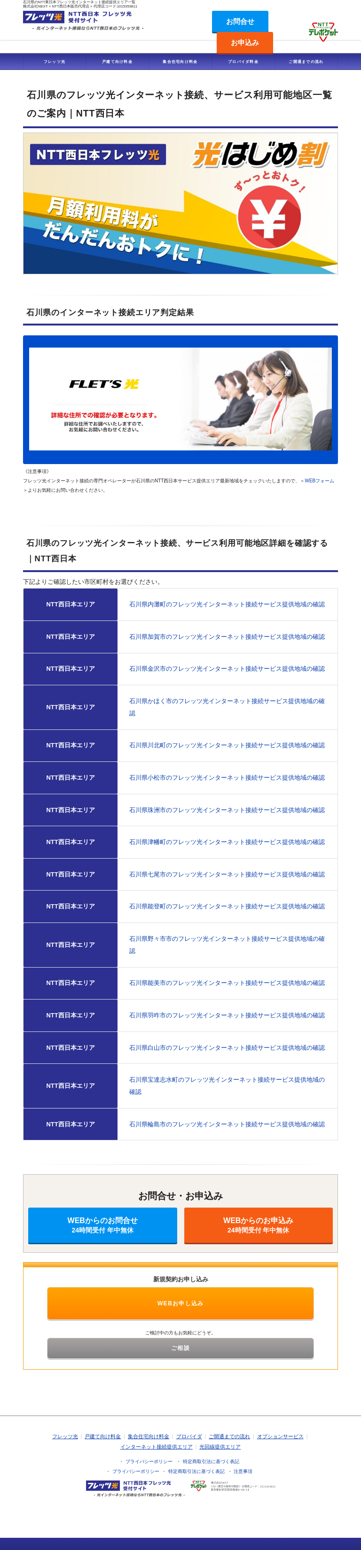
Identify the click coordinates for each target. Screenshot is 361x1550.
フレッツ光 (55, 61)
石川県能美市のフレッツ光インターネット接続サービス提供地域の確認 (227, 982)
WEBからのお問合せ (103, 1225)
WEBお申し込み (180, 1303)
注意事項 (243, 1471)
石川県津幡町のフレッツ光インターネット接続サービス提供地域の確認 (227, 841)
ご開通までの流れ (306, 61)
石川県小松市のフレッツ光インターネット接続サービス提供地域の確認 (227, 777)
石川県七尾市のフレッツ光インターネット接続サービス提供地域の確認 (227, 874)
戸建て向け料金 (117, 61)
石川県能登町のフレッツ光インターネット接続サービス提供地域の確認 (227, 906)
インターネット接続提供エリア (156, 1446)
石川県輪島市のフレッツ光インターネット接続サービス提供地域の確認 (227, 1124)
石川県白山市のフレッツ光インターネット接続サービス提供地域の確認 (227, 1047)
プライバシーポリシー (149, 1461)
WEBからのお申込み (259, 1225)
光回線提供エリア (220, 1446)
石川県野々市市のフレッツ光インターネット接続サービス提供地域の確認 (227, 944)
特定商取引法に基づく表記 (211, 1461)
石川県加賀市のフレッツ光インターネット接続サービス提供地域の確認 (227, 636)
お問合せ (240, 21)
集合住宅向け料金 (180, 61)
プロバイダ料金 (243, 61)
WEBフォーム (319, 480)
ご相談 (180, 1348)
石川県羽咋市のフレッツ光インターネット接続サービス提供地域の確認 (227, 1015)
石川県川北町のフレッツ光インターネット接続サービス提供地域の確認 (227, 745)
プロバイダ (189, 1436)
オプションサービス (280, 1436)
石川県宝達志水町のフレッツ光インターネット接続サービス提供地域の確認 (227, 1085)
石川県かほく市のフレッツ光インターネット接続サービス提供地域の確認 (227, 707)
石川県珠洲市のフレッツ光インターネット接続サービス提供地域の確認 (227, 810)
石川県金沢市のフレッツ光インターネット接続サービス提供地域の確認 (227, 668)
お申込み (245, 42)
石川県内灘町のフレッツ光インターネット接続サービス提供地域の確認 (227, 604)
